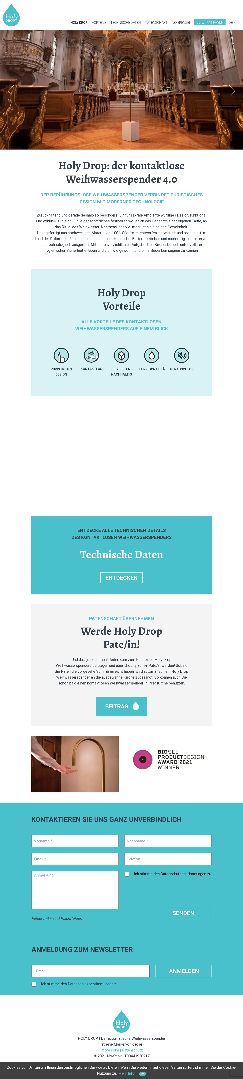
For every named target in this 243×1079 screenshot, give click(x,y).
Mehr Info (126, 1073)
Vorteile (99, 22)
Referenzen (181, 22)
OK (142, 1074)
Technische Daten (125, 22)
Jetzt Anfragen (209, 22)
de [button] (233, 22)
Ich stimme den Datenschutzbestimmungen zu (172, 874)
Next (232, 91)
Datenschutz (132, 1050)
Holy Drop (79, 22)
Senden (183, 913)
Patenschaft (156, 22)
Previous (11, 91)
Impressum (109, 1050)
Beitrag (116, 706)
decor (137, 1044)
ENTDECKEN (121, 577)
